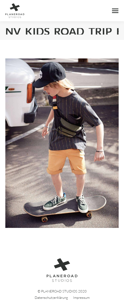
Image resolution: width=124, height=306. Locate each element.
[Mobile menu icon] (115, 10)
